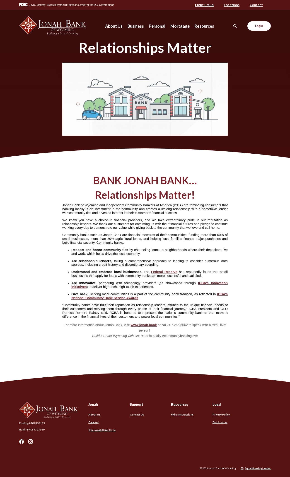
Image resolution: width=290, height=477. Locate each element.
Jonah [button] (93, 404)
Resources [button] (204, 26)
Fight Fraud (204, 5)
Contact (256, 5)
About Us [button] (114, 26)
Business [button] (136, 26)
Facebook (21, 441)
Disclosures (220, 422)
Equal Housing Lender (258, 468)
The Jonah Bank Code (102, 430)
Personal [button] (157, 26)
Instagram (30, 441)
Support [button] (136, 404)
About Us (94, 414)
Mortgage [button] (180, 26)
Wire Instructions (182, 414)
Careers (93, 422)
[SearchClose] (235, 26)
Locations (231, 5)
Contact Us (137, 414)
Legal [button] (217, 404)
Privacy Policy (221, 414)
